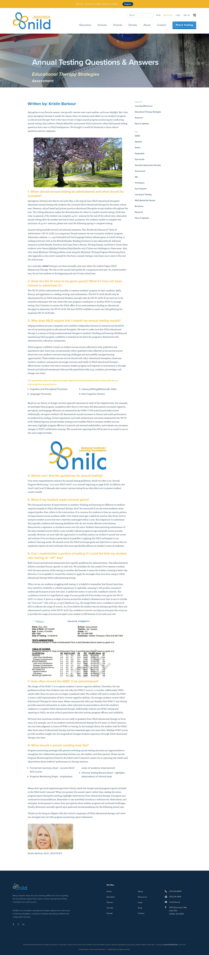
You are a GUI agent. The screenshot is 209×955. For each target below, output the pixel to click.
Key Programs (141, 188)
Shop (158, 15)
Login (178, 15)
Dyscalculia (139, 159)
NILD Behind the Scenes (145, 200)
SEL (136, 177)
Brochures (139, 206)
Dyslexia (138, 141)
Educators (85, 25)
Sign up (187, 15)
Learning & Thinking (143, 194)
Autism (138, 147)
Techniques (139, 182)
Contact (161, 25)
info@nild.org (174, 902)
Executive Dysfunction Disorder (148, 165)
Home (109, 891)
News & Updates (142, 123)
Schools (102, 25)
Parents (117, 25)
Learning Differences (143, 106)
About (146, 25)
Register (127, 4)
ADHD (137, 136)
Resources (168, 15)
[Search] (140, 15)
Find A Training (184, 25)
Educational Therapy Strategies (65, 74)
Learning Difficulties (171, 944)
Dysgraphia (139, 153)
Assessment (43, 81)
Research (139, 117)
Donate (132, 25)
